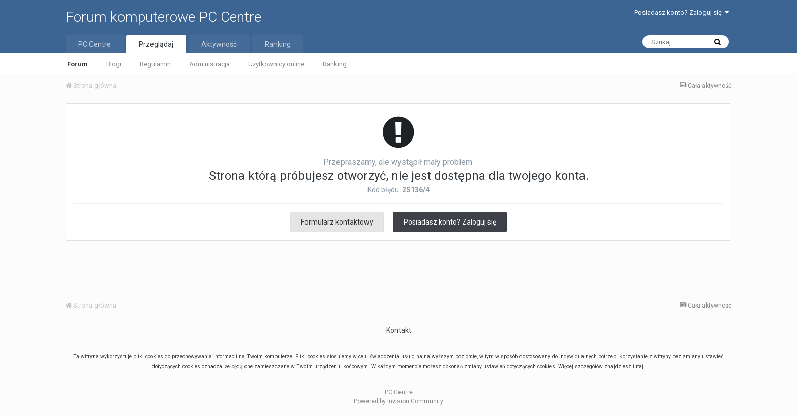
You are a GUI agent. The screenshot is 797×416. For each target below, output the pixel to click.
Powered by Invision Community (398, 401)
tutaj (638, 366)
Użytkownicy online (276, 64)
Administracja (209, 64)
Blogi (113, 64)
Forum (77, 64)
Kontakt (398, 330)
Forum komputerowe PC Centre (163, 17)
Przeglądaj (156, 44)
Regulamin (155, 64)
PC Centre (94, 44)
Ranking (335, 64)
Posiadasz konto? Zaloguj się (681, 12)
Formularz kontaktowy (337, 222)
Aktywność (219, 44)
